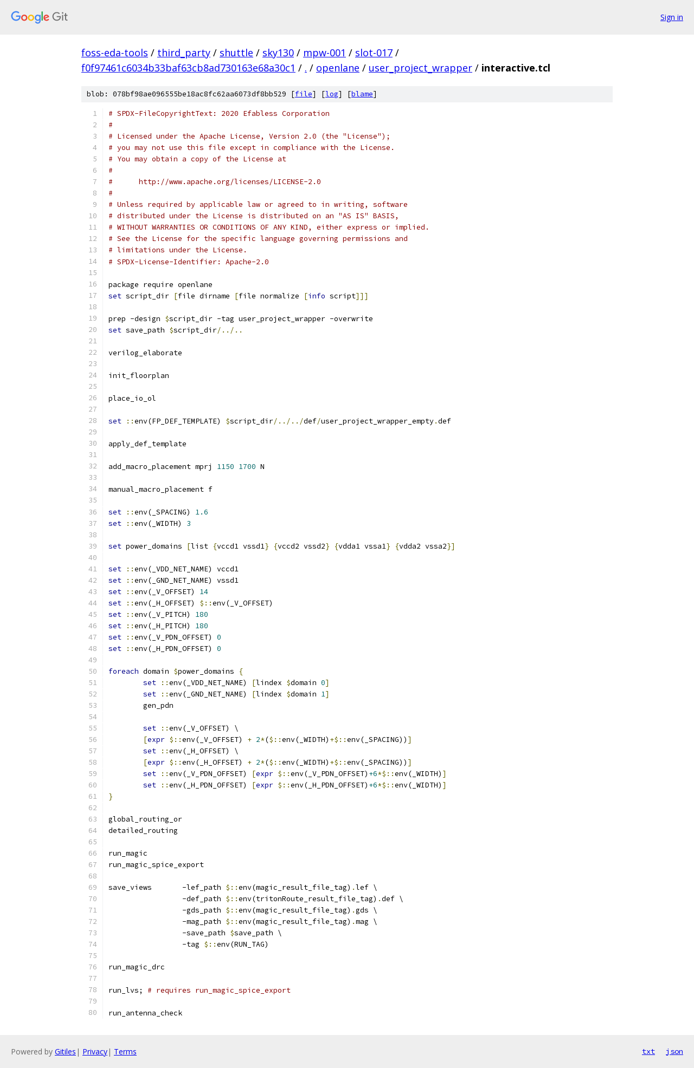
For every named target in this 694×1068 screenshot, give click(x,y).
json (674, 1051)
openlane (337, 67)
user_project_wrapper (420, 67)
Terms (125, 1051)
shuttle (236, 52)
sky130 (278, 52)
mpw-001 (324, 52)
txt (648, 1051)
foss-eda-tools (114, 52)
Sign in (671, 17)
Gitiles (65, 1051)
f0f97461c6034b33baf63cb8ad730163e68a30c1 (188, 67)
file (303, 94)
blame (362, 94)
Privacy (94, 1051)
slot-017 (374, 52)
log (331, 94)
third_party (183, 52)
